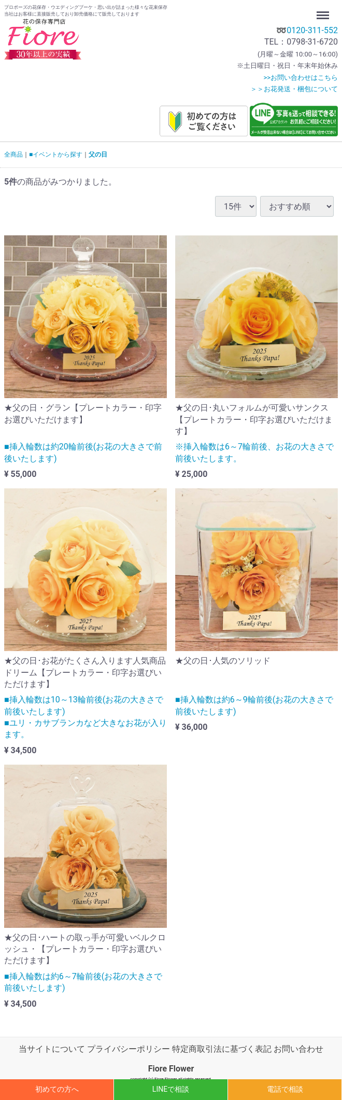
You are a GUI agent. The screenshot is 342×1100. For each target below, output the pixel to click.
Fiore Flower (171, 1069)
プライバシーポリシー (128, 1049)
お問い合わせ (298, 1049)
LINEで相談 (170, 1089)
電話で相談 (285, 1089)
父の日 (98, 154)
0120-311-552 (312, 30)
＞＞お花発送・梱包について (294, 89)
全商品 (13, 154)
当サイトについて (52, 1049)
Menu (324, 10)
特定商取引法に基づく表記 (222, 1049)
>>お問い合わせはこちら (300, 77)
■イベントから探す (55, 154)
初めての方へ (57, 1089)
